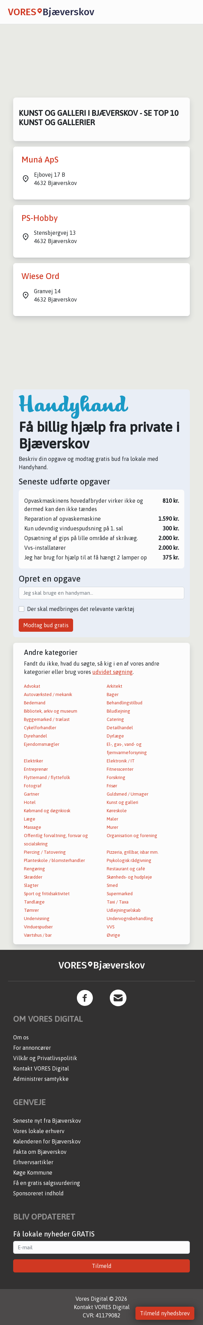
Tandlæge (34, 902)
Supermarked (120, 893)
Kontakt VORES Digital (41, 1068)
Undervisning (37, 918)
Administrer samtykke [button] (41, 1079)
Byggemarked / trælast (47, 719)
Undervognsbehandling (130, 918)
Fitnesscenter (120, 769)
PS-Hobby (39, 218)
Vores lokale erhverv (38, 1131)
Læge (29, 819)
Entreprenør (36, 769)
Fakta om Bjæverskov (40, 1152)
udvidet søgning (112, 672)
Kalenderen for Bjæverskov (47, 1141)
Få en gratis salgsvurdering (46, 1183)
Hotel (30, 802)
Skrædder (33, 877)
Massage (32, 827)
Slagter (31, 885)
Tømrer (31, 910)
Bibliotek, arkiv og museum (50, 711)
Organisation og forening (132, 835)
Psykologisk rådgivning (129, 860)
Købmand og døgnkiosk (47, 810)
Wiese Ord (40, 276)
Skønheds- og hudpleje (129, 877)
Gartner (31, 794)
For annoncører (32, 1048)
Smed (112, 885)
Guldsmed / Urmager (127, 794)
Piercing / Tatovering (45, 852)
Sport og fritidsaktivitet (47, 893)
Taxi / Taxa (118, 902)
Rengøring (34, 868)
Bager (112, 694)
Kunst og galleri (122, 802)
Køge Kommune (32, 1172)
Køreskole (117, 810)
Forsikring (116, 777)
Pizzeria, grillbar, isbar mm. (133, 852)
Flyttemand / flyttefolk (47, 777)
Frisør (112, 785)
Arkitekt (114, 686)
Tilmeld (102, 1266)
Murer (112, 827)
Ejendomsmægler (41, 744)
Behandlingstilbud (124, 702)
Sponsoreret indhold (38, 1193)
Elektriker (33, 760)
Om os (21, 1037)
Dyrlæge (115, 736)
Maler (112, 819)
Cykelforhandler (40, 727)
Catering (115, 719)
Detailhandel (120, 727)
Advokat (32, 686)
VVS (110, 926)
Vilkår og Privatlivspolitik (45, 1058)
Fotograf (33, 785)
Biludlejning (118, 711)
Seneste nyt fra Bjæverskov (47, 1121)
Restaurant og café (126, 868)
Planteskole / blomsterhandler (54, 860)
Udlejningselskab (124, 910)
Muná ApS (40, 159)
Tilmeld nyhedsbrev (165, 1313)
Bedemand (34, 702)
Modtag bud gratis (46, 625)
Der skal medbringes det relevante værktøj (80, 609)
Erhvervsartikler (33, 1162)
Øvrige (113, 935)
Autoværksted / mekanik (48, 694)
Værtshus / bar (38, 935)
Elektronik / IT (121, 760)
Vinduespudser (38, 926)
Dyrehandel (35, 736)
